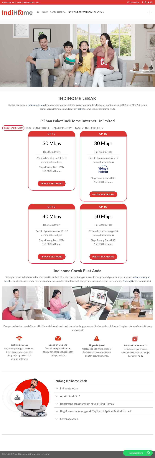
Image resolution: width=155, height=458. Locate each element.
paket (80, 108)
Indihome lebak (36, 104)
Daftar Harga (58, 12)
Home (44, 12)
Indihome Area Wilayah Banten (86, 12)
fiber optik (128, 280)
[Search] (38, 12)
